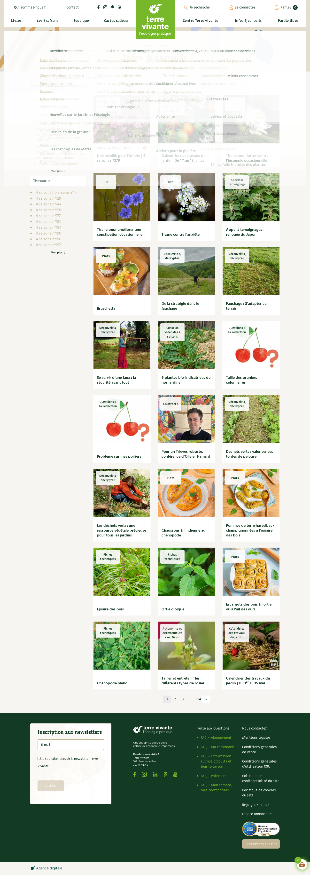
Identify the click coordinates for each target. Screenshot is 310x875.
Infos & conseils (250, 23)
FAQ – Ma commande (218, 747)
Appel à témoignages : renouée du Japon (245, 232)
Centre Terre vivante (201, 23)
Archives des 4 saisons (62, 123)
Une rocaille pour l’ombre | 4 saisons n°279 (121, 158)
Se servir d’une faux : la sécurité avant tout (116, 380)
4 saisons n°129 (48, 198)
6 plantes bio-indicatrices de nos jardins (186, 380)
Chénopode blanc (112, 683)
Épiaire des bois (110, 609)
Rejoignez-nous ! (255, 804)
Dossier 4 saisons (57, 152)
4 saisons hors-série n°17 (56, 193)
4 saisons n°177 (48, 216)
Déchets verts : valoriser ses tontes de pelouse (249, 454)
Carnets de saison (58, 129)
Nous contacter (254, 728)
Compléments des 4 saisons (57, 137)
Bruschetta (106, 309)
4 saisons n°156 (48, 210)
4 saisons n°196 (48, 239)
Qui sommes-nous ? (30, 7)
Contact (72, 7)
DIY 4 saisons (54, 146)
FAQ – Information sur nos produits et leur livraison (216, 761)
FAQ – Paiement (214, 776)
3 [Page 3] (183, 699)
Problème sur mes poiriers (119, 457)
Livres (15, 23)
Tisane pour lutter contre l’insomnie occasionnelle (247, 158)
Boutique (80, 23)
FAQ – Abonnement (216, 737)
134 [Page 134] (198, 699)
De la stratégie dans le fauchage (180, 306)
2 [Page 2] (175, 699)
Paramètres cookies (261, 844)
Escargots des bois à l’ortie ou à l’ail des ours (248, 607)
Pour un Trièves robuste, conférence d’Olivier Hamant (186, 454)
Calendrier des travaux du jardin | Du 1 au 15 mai (248, 681)
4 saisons (47, 117)
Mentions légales (256, 737)
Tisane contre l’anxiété (181, 235)
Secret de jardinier (58, 158)
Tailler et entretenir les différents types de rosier (183, 681)
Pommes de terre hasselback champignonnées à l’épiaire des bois (250, 531)
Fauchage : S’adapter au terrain (246, 306)
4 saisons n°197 (48, 245)
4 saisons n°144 (49, 204)
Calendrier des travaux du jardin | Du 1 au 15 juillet (184, 158)
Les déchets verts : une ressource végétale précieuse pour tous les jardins (121, 531)
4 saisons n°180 (49, 222)
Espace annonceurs (257, 814)
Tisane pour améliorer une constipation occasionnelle (119, 232)
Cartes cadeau (115, 23)
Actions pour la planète (58, 164)
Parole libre (289, 23)
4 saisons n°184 (49, 228)
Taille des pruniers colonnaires (241, 380)
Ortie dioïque (173, 609)
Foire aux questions (213, 728)
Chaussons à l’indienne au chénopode (183, 533)
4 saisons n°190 (48, 233)
